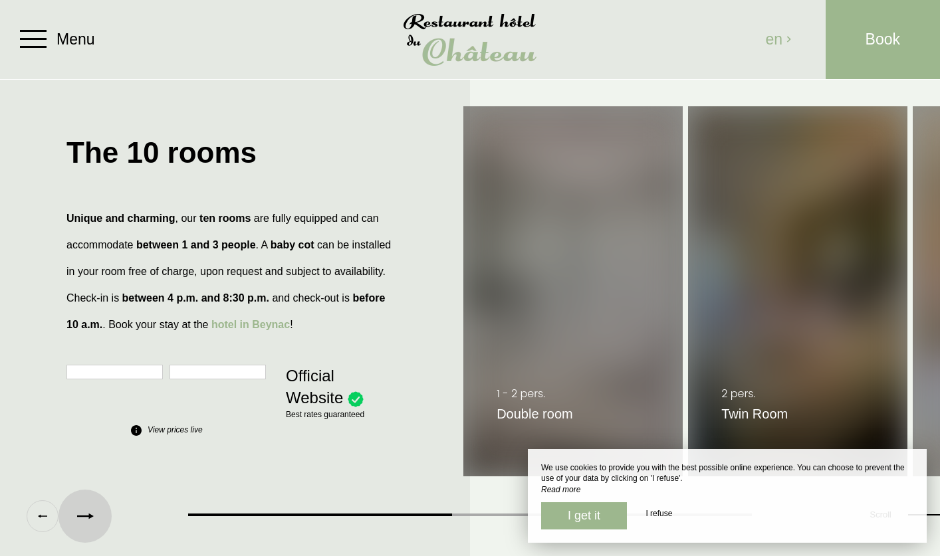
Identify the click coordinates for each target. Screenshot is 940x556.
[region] (470, 298)
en (779, 39)
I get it (584, 515)
